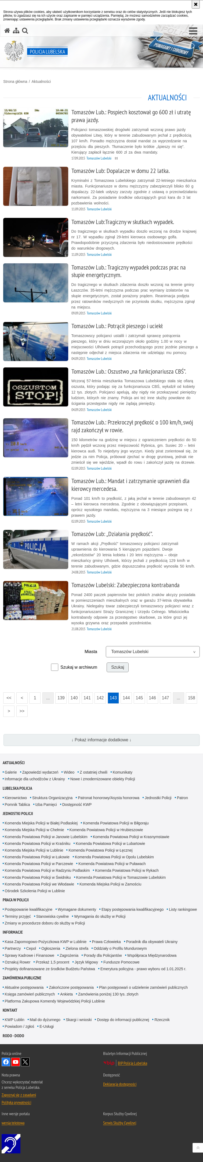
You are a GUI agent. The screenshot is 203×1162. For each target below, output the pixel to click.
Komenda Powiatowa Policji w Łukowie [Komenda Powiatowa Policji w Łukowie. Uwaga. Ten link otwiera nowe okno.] (37, 857)
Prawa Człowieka (106, 942)
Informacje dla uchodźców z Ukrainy (35, 779)
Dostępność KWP (77, 804)
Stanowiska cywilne (52, 916)
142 (99, 696)
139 (59, 696)
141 (86, 696)
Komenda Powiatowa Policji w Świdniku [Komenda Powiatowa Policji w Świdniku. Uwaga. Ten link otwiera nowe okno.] (38, 877)
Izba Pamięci (46, 804)
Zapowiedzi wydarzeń (40, 772)
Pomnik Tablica (17, 804)
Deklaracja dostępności (119, 1084)
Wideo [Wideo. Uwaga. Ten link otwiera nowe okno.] (69, 772)
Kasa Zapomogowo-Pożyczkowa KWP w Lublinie (46, 942)
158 (190, 696)
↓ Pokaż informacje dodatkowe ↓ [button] (101, 740)
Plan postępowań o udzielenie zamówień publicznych (143, 987)
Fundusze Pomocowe (121, 962)
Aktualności (41, 81)
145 (138, 696)
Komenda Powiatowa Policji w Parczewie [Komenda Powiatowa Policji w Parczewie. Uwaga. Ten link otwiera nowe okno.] (39, 864)
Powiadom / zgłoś (19, 1026)
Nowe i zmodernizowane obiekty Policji (102, 779)
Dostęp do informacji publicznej (123, 1020)
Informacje (13, 932)
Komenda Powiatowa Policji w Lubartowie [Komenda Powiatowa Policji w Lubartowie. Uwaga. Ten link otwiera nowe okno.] (110, 843)
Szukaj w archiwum (78, 667)
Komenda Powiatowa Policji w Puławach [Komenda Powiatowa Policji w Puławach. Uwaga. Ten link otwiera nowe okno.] (112, 864)
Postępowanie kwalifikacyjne (28, 909)
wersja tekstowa (13, 1122)
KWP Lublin (14, 1020)
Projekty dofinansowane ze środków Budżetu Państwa (50, 969)
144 (125, 696)
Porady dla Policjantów (103, 955)
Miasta (91, 651)
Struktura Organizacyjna (52, 798)
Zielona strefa (77, 948)
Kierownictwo (16, 798)
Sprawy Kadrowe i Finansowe (29, 955)
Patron (182, 798)
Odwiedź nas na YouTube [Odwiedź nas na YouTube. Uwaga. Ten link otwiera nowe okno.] (15, 1062)
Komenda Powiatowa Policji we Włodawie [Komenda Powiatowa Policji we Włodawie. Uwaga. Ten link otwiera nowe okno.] (39, 884)
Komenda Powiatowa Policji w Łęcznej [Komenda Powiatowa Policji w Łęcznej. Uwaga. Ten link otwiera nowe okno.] (100, 850)
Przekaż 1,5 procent (52, 962)
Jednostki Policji (158, 798)
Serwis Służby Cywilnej (119, 1122)
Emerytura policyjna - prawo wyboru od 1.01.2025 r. (143, 969)
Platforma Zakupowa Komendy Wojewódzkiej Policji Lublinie (55, 1001)
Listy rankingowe (183, 909)
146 (151, 696)
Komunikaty (122, 772)
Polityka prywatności (16, 1102)
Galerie (11, 772)
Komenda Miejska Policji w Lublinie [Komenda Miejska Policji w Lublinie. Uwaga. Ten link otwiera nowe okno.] (34, 850)
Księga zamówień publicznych (30, 994)
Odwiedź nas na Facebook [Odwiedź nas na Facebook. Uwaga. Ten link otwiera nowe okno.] (6, 1062)
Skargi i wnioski (79, 1020)
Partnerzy (13, 948)
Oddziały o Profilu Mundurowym (120, 948)
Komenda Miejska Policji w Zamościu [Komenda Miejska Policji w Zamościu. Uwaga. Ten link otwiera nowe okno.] (110, 884)
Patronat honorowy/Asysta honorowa (108, 798)
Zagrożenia (69, 955)
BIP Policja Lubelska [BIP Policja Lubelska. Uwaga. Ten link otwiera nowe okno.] (132, 1063)
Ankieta (66, 994)
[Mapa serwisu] (16, 30)
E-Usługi (46, 1026)
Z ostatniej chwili (93, 772)
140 (73, 696)
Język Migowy (86, 962)
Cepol (31, 948)
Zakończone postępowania (71, 987)
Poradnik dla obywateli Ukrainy (151, 942)
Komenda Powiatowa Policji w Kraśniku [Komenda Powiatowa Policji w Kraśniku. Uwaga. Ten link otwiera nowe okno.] (37, 843)
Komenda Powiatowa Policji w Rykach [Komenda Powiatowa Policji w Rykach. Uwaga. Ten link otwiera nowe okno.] (127, 870)
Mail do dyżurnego (45, 1020)
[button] (193, 31)
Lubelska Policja (17, 788)
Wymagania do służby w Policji (99, 916)
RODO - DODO (13, 1036)
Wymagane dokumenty (77, 909)
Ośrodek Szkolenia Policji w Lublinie (35, 891)
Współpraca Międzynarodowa (152, 955)
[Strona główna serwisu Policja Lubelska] (7, 30)
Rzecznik (162, 1020)
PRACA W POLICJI (16, 900)
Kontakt (10, 1010)
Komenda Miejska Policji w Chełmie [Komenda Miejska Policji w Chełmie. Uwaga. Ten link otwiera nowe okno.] (34, 830)
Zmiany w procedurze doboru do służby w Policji (45, 923)
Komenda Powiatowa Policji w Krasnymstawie (131, 837)
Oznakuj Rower (18, 962)
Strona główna (15, 81)
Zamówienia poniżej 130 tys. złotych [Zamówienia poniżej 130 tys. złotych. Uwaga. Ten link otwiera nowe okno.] (108, 994)
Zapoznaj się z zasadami (19, 1094)
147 (164, 696)
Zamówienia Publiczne (22, 978)
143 (112, 696)
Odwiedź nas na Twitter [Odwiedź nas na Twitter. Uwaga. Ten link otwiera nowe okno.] (25, 1062)
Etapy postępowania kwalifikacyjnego (133, 909)
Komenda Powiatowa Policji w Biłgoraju (115, 823)
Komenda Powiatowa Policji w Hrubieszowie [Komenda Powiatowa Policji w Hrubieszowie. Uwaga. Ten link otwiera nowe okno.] (106, 830)
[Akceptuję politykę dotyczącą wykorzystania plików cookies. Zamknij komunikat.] (196, 4)
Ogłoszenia (50, 948)
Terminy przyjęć (18, 916)
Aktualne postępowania (24, 987)
